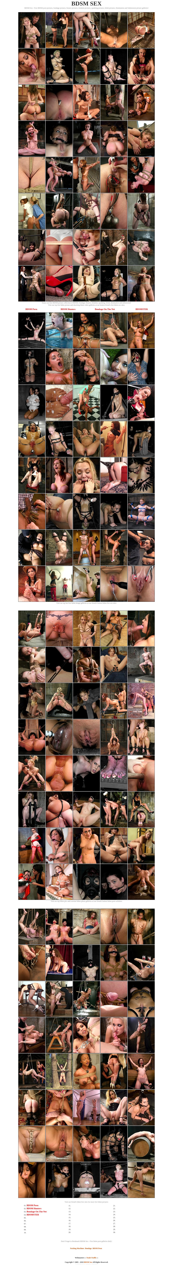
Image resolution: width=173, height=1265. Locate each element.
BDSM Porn (31, 309)
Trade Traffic (91, 1258)
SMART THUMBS (92, 1264)
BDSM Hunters (68, 309)
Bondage (88, 1248)
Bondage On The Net (105, 309)
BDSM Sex (88, 1262)
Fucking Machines (77, 1248)
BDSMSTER (142, 309)
